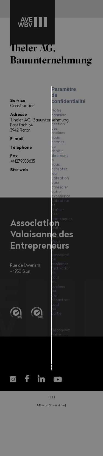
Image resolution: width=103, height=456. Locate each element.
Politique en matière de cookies (44, 239)
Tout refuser (51, 269)
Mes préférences (51, 283)
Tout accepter (52, 255)
